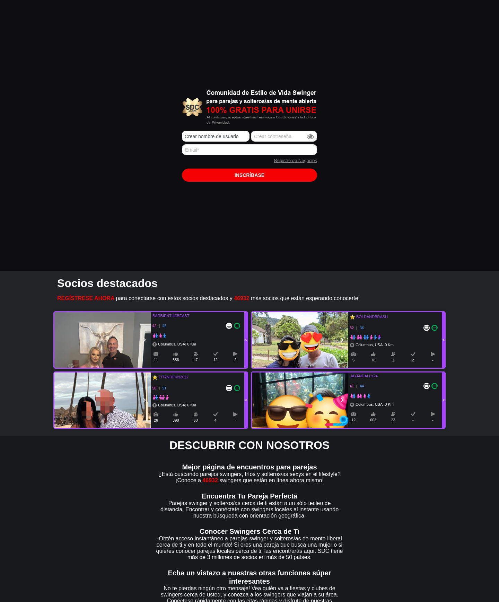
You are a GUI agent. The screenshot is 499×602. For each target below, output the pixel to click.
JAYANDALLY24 (359, 376)
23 (393, 420)
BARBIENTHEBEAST (166, 316)
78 (373, 360)
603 (373, 420)
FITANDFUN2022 (172, 377)
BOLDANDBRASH (371, 317)
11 (156, 360)
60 (195, 420)
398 (176, 420)
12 (215, 360)
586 (176, 360)
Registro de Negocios (295, 160)
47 (195, 360)
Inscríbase (249, 175)
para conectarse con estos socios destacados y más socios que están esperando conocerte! (208, 298)
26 (156, 420)
